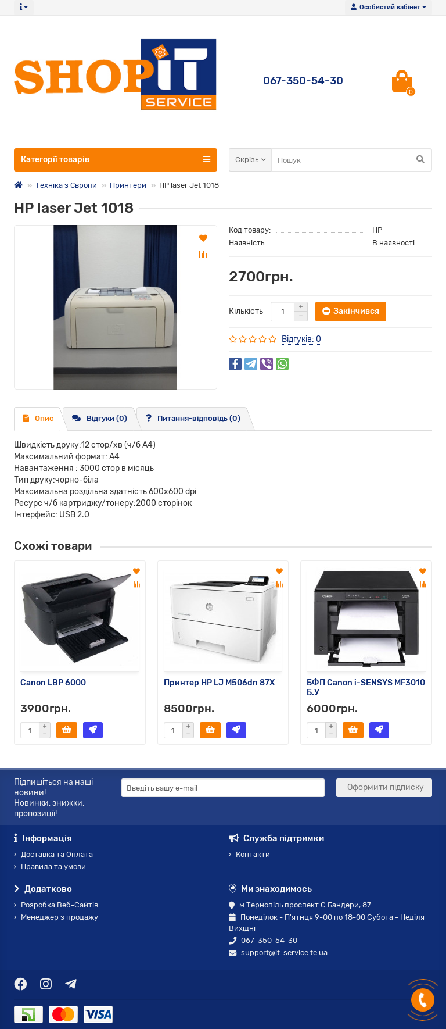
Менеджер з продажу (56, 917)
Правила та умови (50, 866)
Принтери (128, 185)
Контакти (249, 854)
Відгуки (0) (99, 418)
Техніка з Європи (66, 185)
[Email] (223, 787)
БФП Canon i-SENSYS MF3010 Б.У (366, 688)
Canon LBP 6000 (53, 683)
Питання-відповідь (193, 418)
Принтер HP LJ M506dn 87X (219, 683)
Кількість (246, 311)
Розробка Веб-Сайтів (56, 905)
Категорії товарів (115, 159)
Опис (38, 418)
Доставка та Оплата (53, 854)
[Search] (351, 160)
